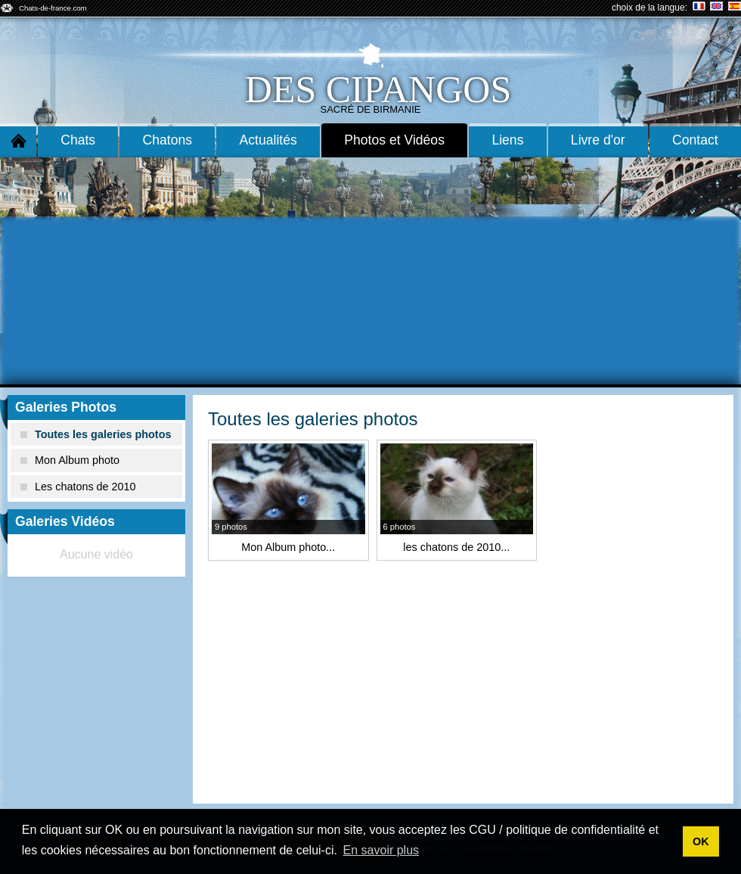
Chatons (168, 140)
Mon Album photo (69, 460)
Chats (77, 140)
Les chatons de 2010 (78, 487)
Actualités (268, 140)
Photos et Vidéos (394, 140)
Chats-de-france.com (53, 8)
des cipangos (378, 89)
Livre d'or (598, 140)
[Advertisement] (370, 271)
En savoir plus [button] (381, 850)
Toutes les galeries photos (95, 434)
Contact (695, 140)
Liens (507, 140)
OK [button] (701, 841)
